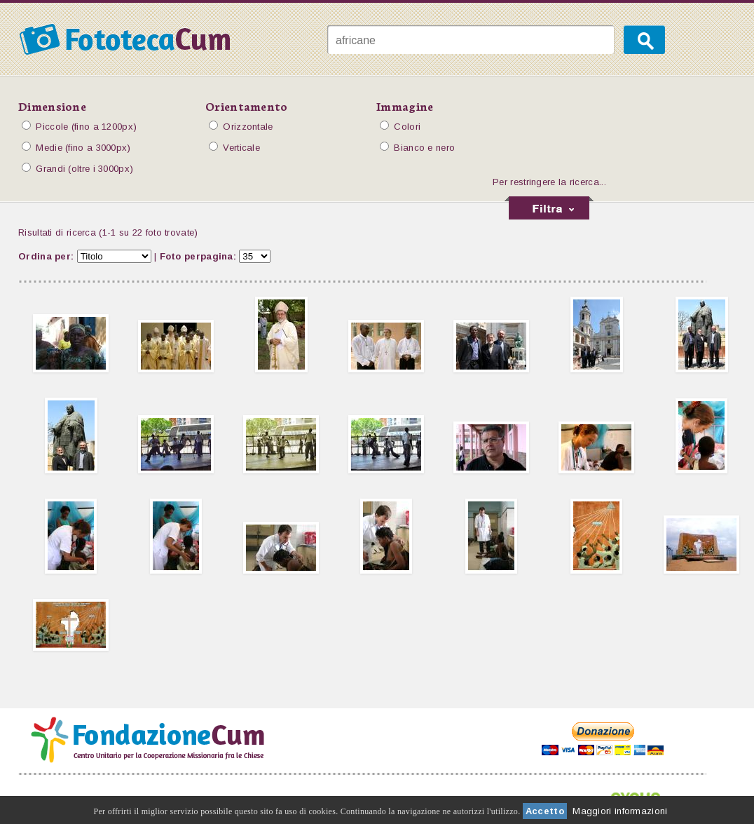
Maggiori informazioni (620, 811)
